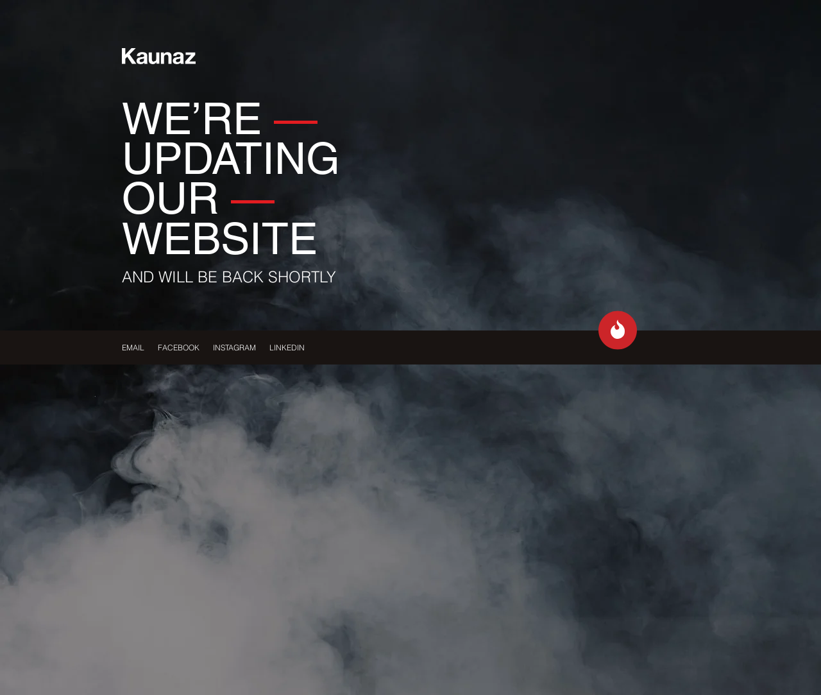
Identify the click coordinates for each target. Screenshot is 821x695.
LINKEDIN (287, 347)
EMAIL (133, 347)
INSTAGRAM (234, 347)
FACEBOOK (178, 347)
